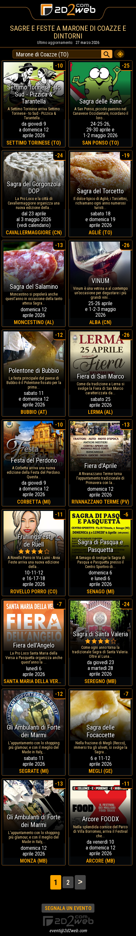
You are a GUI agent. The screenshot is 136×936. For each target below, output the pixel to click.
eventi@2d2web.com (68, 930)
